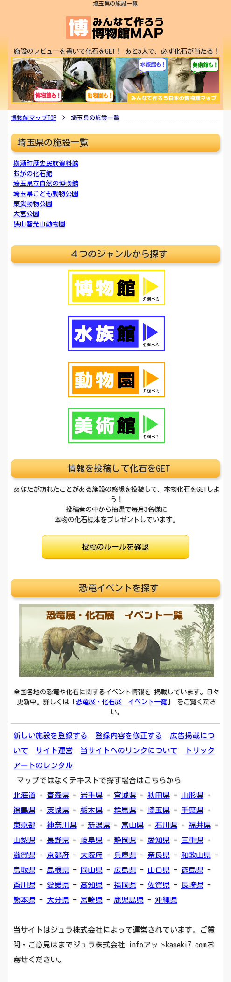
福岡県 (125, 885)
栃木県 (91, 810)
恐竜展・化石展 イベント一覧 (121, 701)
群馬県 (125, 810)
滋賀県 (24, 855)
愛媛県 (58, 885)
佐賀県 (158, 885)
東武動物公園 (32, 203)
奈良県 (158, 855)
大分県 (58, 900)
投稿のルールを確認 (115, 547)
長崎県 (192, 885)
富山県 (132, 825)
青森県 (58, 795)
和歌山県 (196, 855)
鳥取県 (24, 870)
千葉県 (192, 810)
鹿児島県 (129, 900)
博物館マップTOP (33, 118)
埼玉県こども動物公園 (45, 193)
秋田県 (158, 795)
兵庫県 (125, 855)
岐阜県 (91, 840)
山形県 (192, 795)
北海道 (24, 795)
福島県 (24, 810)
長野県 (58, 840)
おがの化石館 (32, 173)
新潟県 (99, 825)
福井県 (200, 825)
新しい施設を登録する (50, 735)
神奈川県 (62, 825)
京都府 (58, 855)
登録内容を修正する (128, 735)
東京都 (24, 825)
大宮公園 (26, 213)
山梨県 (24, 840)
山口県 (158, 870)
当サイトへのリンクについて (128, 750)
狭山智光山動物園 (39, 223)
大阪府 (91, 855)
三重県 (192, 840)
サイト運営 (54, 750)
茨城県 (58, 810)
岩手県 (91, 795)
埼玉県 (158, 810)
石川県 (166, 825)
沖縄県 (166, 900)
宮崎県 (91, 900)
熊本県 (24, 900)
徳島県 (192, 870)
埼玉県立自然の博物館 (45, 183)
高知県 (91, 885)
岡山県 (91, 870)
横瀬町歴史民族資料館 (45, 163)
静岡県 (125, 840)
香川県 (24, 885)
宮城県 (125, 795)
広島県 (125, 870)
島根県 (58, 870)
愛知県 (158, 840)
